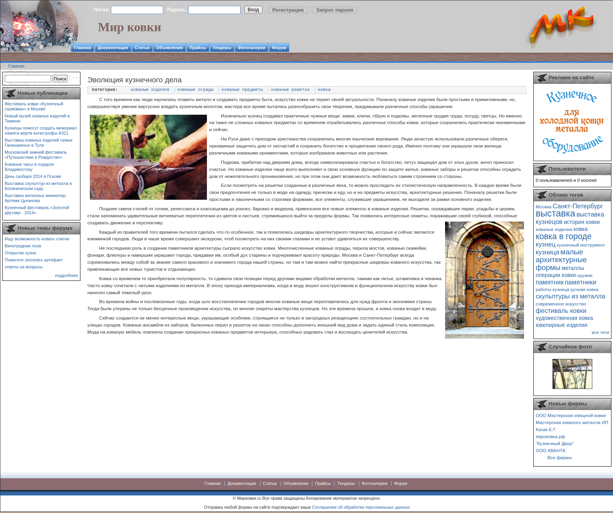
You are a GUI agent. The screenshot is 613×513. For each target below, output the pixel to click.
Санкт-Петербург (577, 205)
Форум (279, 47)
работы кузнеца (552, 289)
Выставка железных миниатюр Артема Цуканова (35, 198)
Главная (82, 47)
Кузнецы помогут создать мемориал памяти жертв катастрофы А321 (41, 130)
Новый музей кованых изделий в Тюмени (37, 118)
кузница (547, 252)
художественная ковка (564, 318)
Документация (113, 47)
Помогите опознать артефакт (34, 259)
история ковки (582, 222)
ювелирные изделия (562, 325)
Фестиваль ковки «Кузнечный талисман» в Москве (34, 106)
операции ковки (556, 275)
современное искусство (561, 303)
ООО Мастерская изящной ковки (571, 415)
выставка (555, 213)
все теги (600, 332)
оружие (585, 275)
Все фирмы (559, 457)
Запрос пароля (334, 10)
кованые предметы (242, 89)
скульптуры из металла (570, 296)
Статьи (142, 47)
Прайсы (197, 47)
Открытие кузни (20, 252)
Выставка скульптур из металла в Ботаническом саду (38, 186)
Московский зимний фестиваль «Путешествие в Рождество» (36, 155)
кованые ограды (195, 89)
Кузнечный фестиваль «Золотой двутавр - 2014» (37, 210)
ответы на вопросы (24, 266)
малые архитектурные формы (561, 260)
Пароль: (177, 9)
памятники (581, 282)
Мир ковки (129, 27)
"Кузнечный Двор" (555, 443)
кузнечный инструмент (581, 244)
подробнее (66, 275)
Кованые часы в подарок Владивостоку (29, 167)
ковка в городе (564, 236)
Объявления (169, 47)
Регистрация (288, 10)
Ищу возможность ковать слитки (37, 238)
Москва (543, 206)
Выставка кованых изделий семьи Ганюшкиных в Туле (38, 142)
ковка (324, 89)
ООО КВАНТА (550, 450)
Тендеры (222, 47)
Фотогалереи (251, 47)
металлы (572, 268)
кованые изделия (150, 89)
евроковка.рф (550, 436)
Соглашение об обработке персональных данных (361, 507)
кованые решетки (290, 89)
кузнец (546, 244)
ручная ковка (584, 289)
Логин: (102, 9)
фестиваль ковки (561, 310)
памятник (549, 282)
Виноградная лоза (23, 245)
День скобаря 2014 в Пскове (33, 176)
